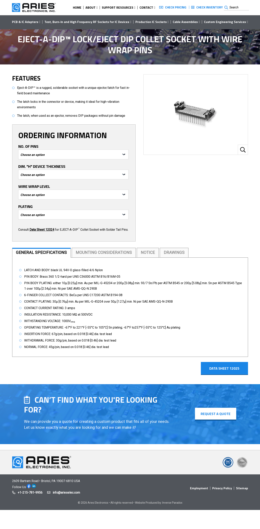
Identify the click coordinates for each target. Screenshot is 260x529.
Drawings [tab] (184, 253)
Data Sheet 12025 (227, 369)
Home (77, 7)
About (90, 7)
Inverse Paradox (172, 504)
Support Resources (117, 7)
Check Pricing (175, 7)
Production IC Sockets (151, 21)
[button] (243, 150)
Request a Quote (215, 415)
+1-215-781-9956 (30, 494)
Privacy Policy (222, 490)
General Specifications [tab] (43, 253)
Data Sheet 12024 (41, 229)
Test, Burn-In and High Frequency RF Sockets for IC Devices (86, 21)
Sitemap (242, 490)
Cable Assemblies (185, 21)
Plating (25, 206)
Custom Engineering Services (225, 21)
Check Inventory (209, 7)
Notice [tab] (155, 253)
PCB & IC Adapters (25, 21)
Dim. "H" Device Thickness (41, 166)
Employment (199, 490)
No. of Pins (28, 146)
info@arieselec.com (66, 494)
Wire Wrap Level (34, 186)
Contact (146, 7)
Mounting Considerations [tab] (109, 253)
